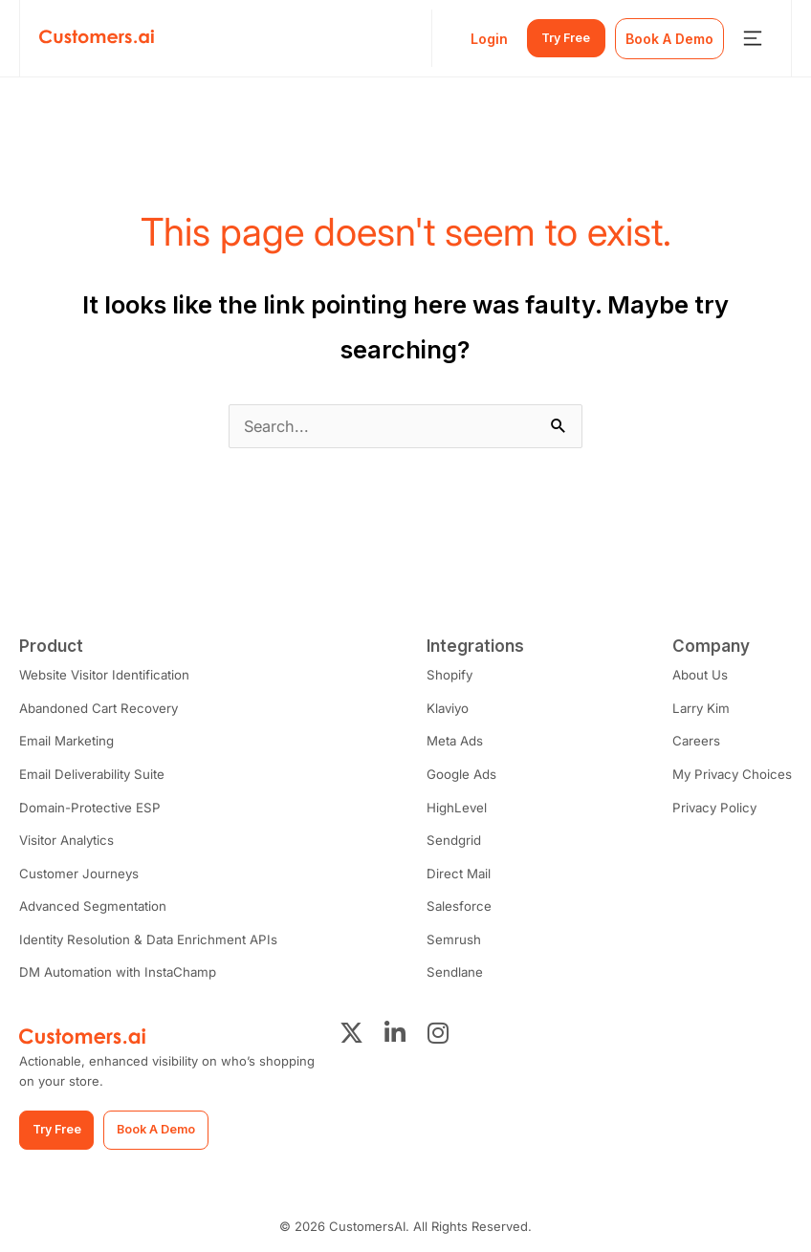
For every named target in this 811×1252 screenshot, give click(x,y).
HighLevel (453, 805)
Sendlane (451, 968)
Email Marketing (66, 740)
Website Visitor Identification (103, 674)
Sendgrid (450, 838)
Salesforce (455, 903)
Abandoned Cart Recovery (97, 707)
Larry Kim (703, 707)
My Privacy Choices (733, 773)
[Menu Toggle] (752, 38)
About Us (703, 674)
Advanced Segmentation (91, 903)
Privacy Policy (715, 805)
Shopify (446, 674)
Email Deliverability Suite (90, 773)
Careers (699, 740)
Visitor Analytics (66, 838)
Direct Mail (455, 870)
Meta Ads (452, 740)
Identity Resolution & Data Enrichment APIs (144, 935)
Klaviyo (445, 707)
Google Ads (458, 773)
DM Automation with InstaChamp (115, 968)
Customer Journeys (78, 870)
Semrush (450, 935)
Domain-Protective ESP (87, 805)
